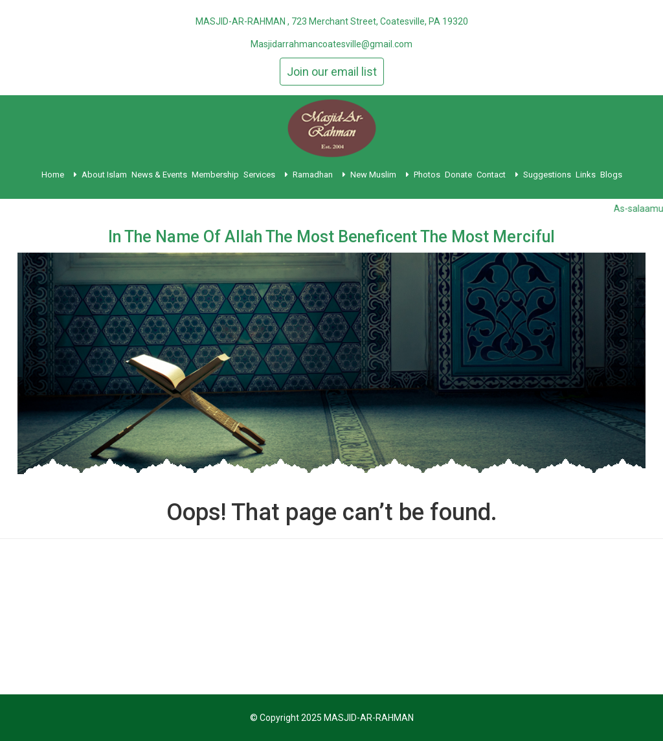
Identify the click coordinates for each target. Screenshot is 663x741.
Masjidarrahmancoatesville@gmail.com (331, 44)
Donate (458, 174)
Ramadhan (319, 174)
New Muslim (379, 174)
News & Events (159, 174)
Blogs (611, 174)
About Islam (104, 174)
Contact (498, 174)
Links (586, 174)
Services (265, 174)
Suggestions (547, 174)
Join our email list (332, 71)
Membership (215, 174)
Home (59, 174)
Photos (427, 174)
